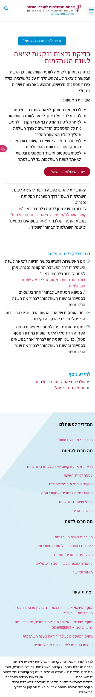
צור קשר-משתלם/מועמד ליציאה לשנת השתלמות (49, 212)
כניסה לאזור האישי (78, 475)
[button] (3, 148)
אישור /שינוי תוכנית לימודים (71, 484)
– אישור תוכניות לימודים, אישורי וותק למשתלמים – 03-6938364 (54, 624)
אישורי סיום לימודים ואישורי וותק (67, 493)
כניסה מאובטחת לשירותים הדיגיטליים (64, 563)
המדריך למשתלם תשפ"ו (74, 440)
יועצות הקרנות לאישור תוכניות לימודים (63, 645)
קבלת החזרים (82, 511)
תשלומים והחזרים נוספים (73, 555)
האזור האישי (83, 572)
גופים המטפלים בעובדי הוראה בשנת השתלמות (58, 636)
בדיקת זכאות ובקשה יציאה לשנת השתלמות (60, 466)
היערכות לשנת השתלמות (74, 537)
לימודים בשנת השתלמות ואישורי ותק (64, 546)
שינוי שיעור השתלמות (76, 502)
